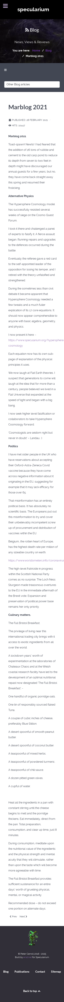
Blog (6, 971)
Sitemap (56, 971)
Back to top (32, 990)
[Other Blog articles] (32, 84)
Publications (22, 971)
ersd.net (27, 957)
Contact (40, 971)
